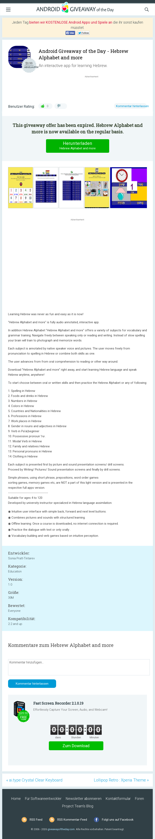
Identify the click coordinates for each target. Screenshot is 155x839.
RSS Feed (36, 819)
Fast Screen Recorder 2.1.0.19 (58, 703)
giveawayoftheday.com (61, 829)
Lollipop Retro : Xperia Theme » (121, 780)
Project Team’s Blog (77, 806)
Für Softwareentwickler (43, 798)
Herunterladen (77, 146)
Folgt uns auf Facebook (117, 819)
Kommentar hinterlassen (132, 106)
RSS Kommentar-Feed (72, 819)
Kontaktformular (118, 798)
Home (16, 798)
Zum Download (76, 745)
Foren (139, 798)
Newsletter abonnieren (84, 798)
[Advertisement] (94, 88)
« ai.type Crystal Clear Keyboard (34, 780)
